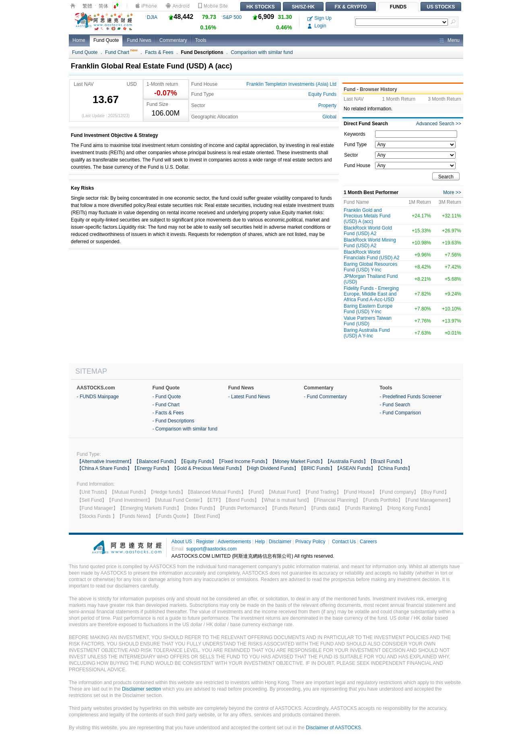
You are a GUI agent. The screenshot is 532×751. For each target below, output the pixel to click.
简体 (103, 6)
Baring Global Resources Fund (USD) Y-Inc (370, 267)
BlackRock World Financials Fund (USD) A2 (372, 255)
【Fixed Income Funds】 (243, 461)
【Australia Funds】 (346, 461)
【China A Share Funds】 (104, 468)
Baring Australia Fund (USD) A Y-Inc (367, 333)
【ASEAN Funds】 (355, 468)
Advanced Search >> (438, 123)
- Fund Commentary (325, 396)
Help (260, 541)
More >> (452, 192)
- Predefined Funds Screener (410, 396)
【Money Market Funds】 (297, 461)
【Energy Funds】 (152, 468)
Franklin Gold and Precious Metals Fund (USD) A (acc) (367, 215)
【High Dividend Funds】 (271, 468)
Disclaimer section (141, 689)
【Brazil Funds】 (386, 461)
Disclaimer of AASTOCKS (333, 727)
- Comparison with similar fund (185, 429)
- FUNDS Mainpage (98, 396)
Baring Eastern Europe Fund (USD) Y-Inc (368, 308)
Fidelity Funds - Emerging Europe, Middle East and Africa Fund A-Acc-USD (371, 294)
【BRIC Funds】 (316, 468)
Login (316, 26)
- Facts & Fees (168, 413)
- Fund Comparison (400, 413)
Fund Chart (121, 52)
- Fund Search (394, 405)
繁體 (87, 6)
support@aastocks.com (211, 549)
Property (327, 105)
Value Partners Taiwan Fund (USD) (368, 321)
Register (205, 541)
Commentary (173, 40)
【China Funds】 (393, 468)
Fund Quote (106, 40)
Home (78, 40)
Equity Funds (322, 94)
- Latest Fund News (249, 396)
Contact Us (344, 541)
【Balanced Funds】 (156, 461)
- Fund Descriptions (173, 421)
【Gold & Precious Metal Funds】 (208, 468)
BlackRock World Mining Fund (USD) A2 (370, 242)
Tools (200, 40)
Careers (368, 541)
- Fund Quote (167, 396)
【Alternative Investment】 (105, 461)
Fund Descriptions (202, 52)
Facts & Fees (159, 52)
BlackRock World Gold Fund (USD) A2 (368, 230)
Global (329, 117)
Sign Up (319, 18)
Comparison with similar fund (262, 52)
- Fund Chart (166, 405)
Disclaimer (280, 541)
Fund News (139, 40)
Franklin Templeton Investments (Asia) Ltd (291, 84)
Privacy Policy (310, 541)
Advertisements (234, 541)
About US (181, 541)
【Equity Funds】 (198, 461)
